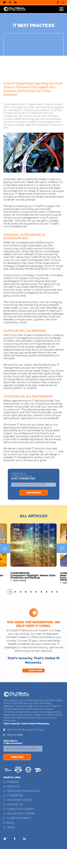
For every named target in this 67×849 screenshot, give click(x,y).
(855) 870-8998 (58, 2)
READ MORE (19, 596)
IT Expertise (15, 795)
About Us (13, 786)
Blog (10, 822)
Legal (11, 827)
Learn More (33, 679)
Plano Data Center (20, 809)
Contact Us (15, 804)
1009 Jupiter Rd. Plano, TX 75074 (25, 730)
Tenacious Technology (23, 791)
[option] (33, 571)
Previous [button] (5, 564)
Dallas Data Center (21, 813)
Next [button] (62, 564)
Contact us (51, 451)
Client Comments (19, 818)
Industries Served (20, 800)
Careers (13, 782)
